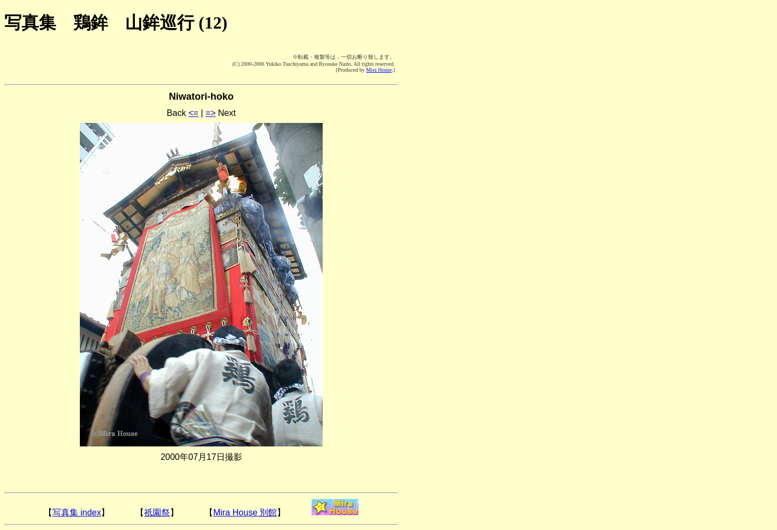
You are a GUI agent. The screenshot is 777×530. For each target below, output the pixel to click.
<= (193, 113)
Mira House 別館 (245, 512)
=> (211, 113)
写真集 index (76, 512)
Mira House (379, 70)
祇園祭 (157, 512)
